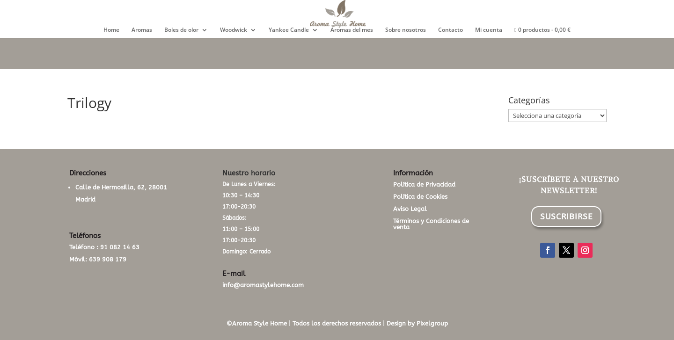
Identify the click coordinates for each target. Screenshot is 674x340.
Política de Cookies (420, 196)
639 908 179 (107, 259)
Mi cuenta (488, 30)
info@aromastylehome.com (263, 285)
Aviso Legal (410, 208)
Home (111, 30)
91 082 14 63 (119, 247)
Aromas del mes (351, 30)
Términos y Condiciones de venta (431, 224)
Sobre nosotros (405, 30)
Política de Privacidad (424, 184)
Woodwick (233, 30)
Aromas (142, 30)
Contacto (450, 30)
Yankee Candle (289, 30)
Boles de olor (181, 30)
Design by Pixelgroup (417, 323)
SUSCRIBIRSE (566, 216)
